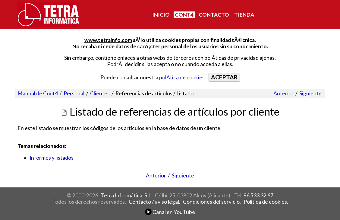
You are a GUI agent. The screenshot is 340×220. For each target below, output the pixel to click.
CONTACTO (214, 14)
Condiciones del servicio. (212, 202)
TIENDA (244, 14)
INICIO (161, 14)
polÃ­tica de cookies (182, 77)
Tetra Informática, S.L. (126, 195)
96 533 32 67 (258, 195)
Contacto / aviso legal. (154, 202)
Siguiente (310, 93)
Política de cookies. (266, 202)
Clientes (100, 93)
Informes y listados (52, 158)
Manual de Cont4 (37, 93)
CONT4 (184, 14)
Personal (74, 93)
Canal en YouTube (170, 212)
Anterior (283, 93)
